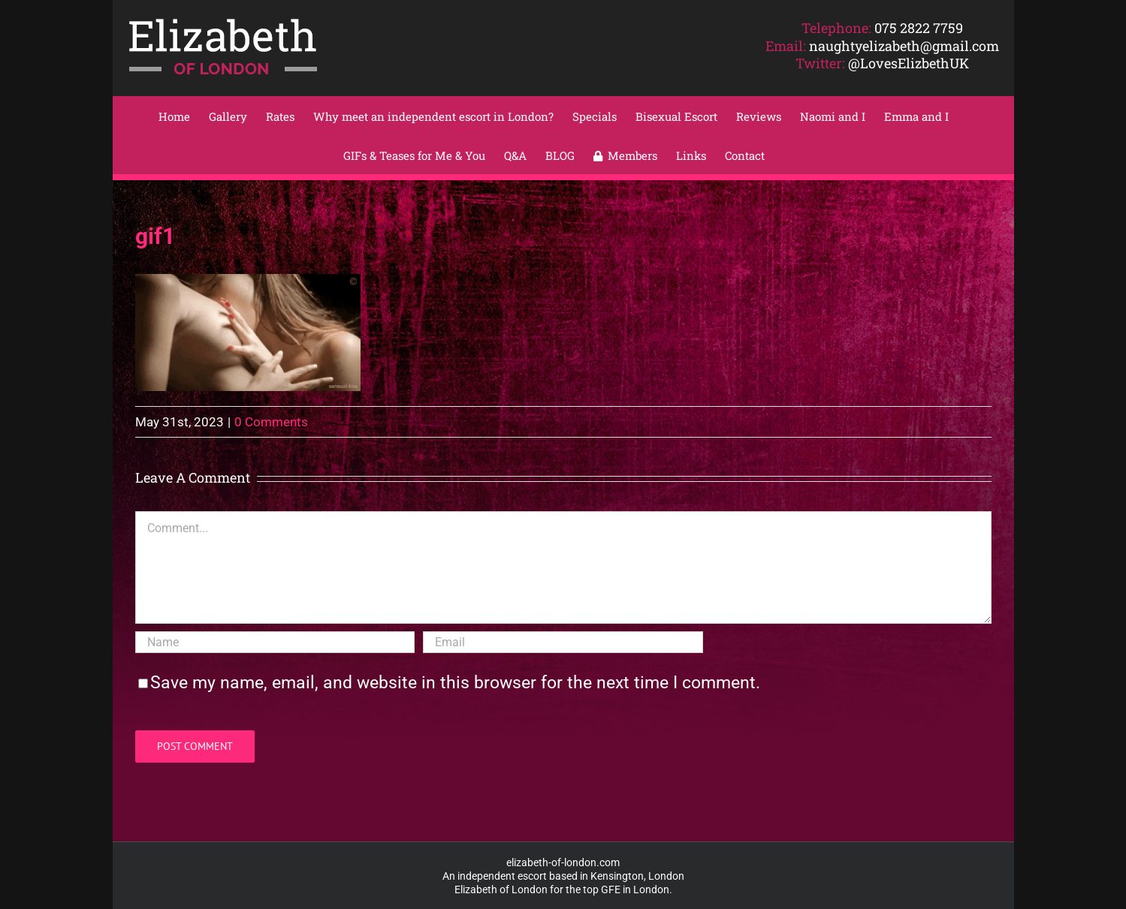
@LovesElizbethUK (908, 63)
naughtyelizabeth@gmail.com (904, 46)
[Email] (562, 642)
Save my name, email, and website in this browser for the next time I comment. (455, 683)
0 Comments (271, 421)
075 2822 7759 (918, 28)
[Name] (275, 642)
